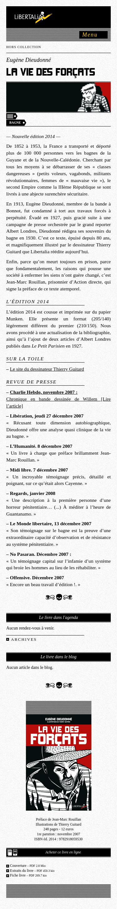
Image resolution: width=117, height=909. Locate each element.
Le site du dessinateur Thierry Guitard (47, 369)
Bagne (15, 122)
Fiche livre (28, 875)
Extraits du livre (32, 871)
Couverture (28, 866)
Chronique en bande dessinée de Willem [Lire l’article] (58, 398)
